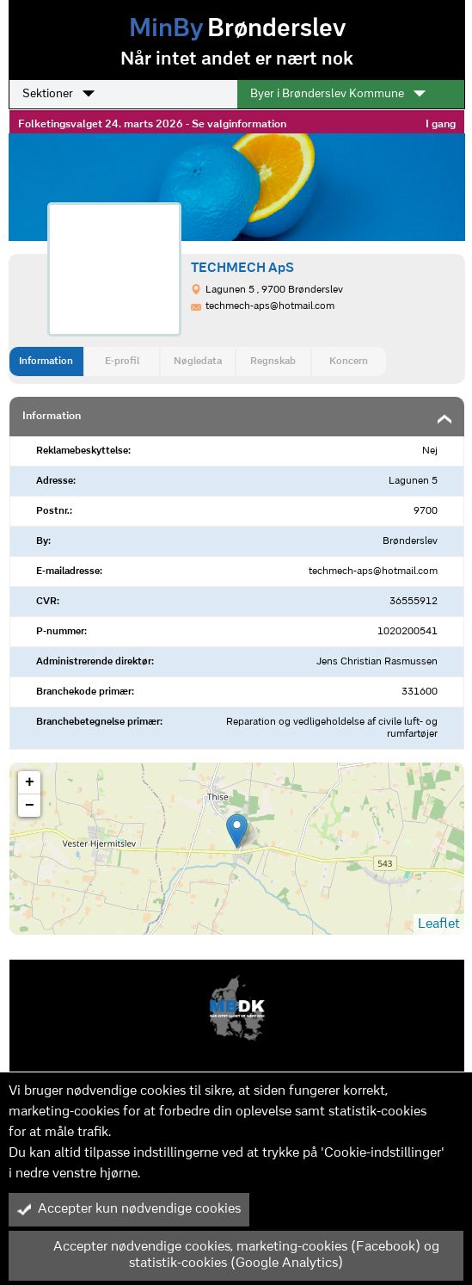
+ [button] (29, 782)
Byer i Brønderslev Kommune (338, 94)
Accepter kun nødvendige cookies (129, 1209)
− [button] (29, 805)
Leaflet (439, 924)
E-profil (122, 361)
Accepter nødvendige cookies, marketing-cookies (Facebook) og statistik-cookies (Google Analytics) (228, 1255)
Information (46, 361)
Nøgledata (198, 361)
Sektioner (58, 94)
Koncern (348, 361)
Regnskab (273, 361)
